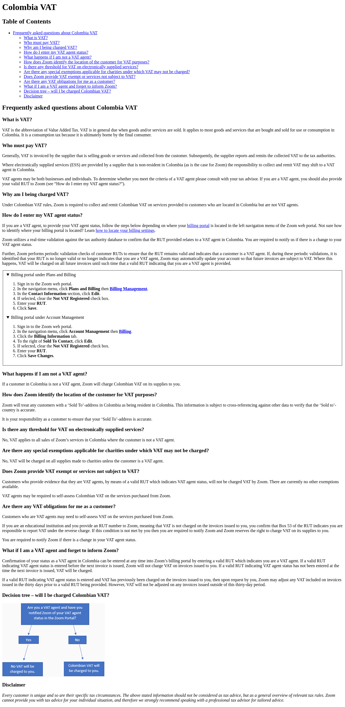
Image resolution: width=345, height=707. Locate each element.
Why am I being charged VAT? (50, 47)
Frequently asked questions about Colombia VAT (55, 33)
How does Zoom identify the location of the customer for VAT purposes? (86, 62)
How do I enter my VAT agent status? (56, 52)
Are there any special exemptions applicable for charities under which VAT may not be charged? (107, 71)
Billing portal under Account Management (47, 317)
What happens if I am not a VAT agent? (58, 57)
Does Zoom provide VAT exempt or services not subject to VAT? (79, 76)
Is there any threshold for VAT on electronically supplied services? (81, 67)
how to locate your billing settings (125, 230)
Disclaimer (33, 96)
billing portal (198, 225)
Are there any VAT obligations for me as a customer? (69, 81)
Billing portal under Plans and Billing (43, 274)
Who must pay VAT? (42, 42)
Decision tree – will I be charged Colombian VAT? (67, 91)
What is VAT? (36, 37)
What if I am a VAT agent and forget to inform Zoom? (70, 86)
